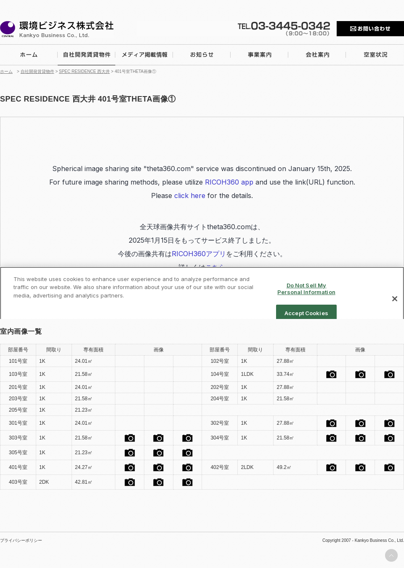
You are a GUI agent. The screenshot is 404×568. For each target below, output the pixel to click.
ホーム (6, 71)
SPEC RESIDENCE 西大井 (84, 71)
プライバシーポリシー (21, 541)
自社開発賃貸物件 (37, 71)
